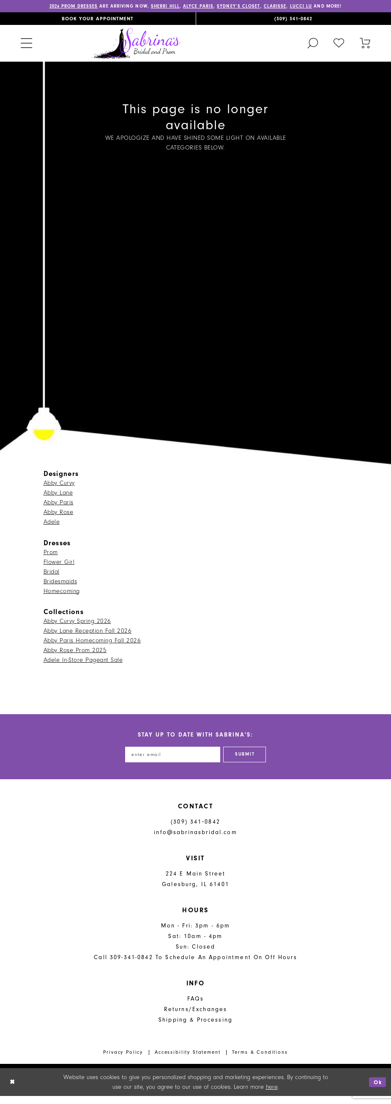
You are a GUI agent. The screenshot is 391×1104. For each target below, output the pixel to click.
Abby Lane (58, 499)
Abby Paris (59, 508)
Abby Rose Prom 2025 (75, 657)
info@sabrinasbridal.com (195, 840)
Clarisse (301, 7)
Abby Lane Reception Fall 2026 (88, 637)
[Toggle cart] (365, 49)
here (272, 1095)
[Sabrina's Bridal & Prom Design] (136, 49)
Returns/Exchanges (195, 1017)
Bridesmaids (60, 587)
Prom (51, 558)
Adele (52, 528)
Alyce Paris (216, 7)
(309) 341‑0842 (195, 829)
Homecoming (62, 597)
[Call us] (293, 25)
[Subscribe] (249, 761)
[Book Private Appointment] (98, 25)
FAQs (195, 1006)
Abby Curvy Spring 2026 (77, 627)
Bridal (52, 578)
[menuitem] (98, 25)
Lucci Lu (330, 7)
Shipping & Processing (195, 1027)
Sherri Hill (179, 7)
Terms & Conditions (259, 1060)
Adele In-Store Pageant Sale (83, 666)
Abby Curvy (59, 489)
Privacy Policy (123, 1060)
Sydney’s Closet (261, 7)
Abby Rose (59, 518)
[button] (26, 50)
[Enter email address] (170, 761)
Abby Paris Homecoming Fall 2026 (92, 647)
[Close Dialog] (13, 1090)
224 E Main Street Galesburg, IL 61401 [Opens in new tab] (195, 887)
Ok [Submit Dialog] (377, 1089)
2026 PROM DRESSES (75, 7)
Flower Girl (59, 568)
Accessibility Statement (188, 1060)
